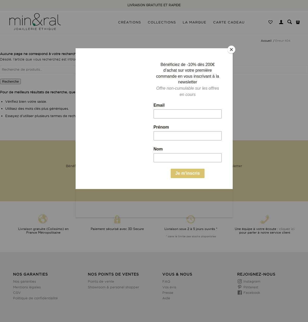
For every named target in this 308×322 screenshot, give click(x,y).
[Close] (231, 49)
